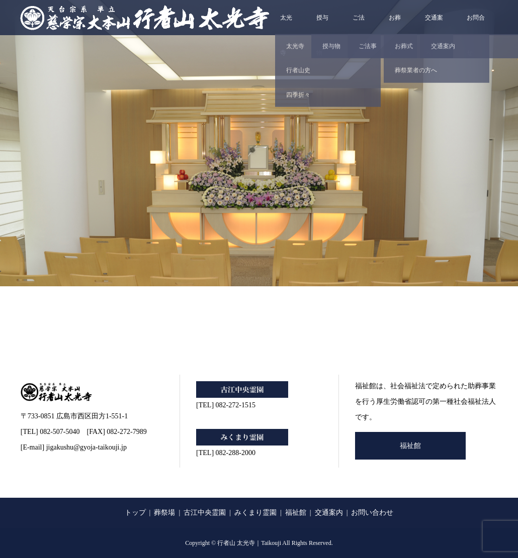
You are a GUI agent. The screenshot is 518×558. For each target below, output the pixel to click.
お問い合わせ (372, 512)
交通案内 (434, 24)
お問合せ (476, 24)
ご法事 (359, 24)
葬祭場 (164, 512)
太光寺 (286, 24)
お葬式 (395, 24)
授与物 (322, 24)
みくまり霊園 (255, 512)
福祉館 (410, 446)
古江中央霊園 (205, 512)
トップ (135, 512)
